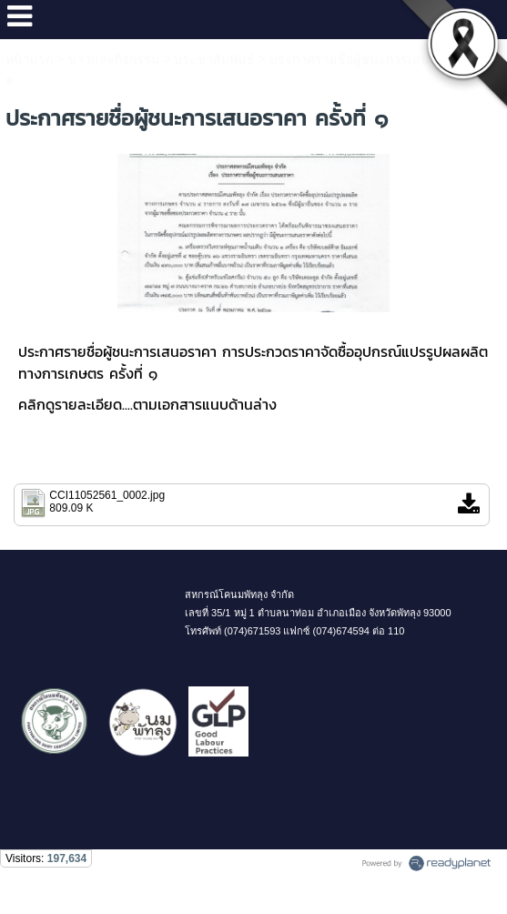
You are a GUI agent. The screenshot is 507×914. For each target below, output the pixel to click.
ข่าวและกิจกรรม (113, 59)
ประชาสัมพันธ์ (214, 59)
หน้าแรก (29, 59)
